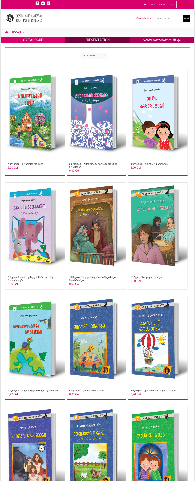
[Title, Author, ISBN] (168, 18)
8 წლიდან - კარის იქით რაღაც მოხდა (153, 390)
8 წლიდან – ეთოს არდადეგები (149, 164)
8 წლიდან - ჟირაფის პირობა (86, 390)
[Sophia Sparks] (35, 114)
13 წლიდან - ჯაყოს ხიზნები (146, 277)
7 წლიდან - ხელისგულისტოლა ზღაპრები (33, 390)
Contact (171, 4)
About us (162, 4)
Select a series (89, 56)
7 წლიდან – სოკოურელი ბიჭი (25, 164)
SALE (153, 4)
